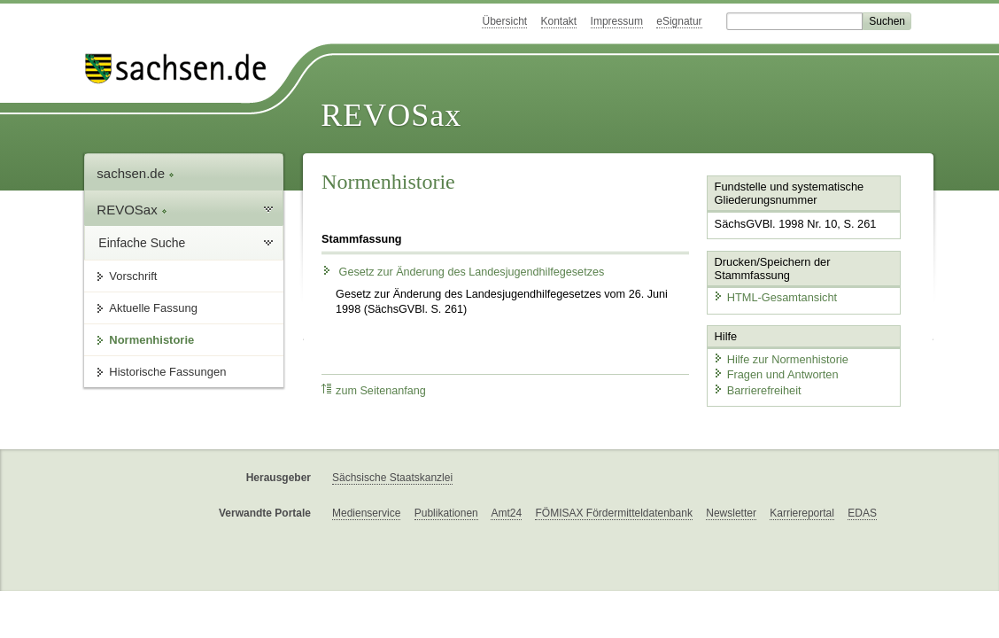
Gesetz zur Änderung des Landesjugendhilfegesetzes (462, 272)
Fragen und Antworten (776, 374)
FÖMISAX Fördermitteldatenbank (613, 513)
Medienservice (366, 513)
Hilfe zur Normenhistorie (780, 359)
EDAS (862, 513)
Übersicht (504, 21)
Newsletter (731, 513)
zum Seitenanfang (373, 390)
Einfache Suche (141, 243)
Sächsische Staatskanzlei (392, 477)
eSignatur (678, 21)
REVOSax (391, 115)
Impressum (617, 21)
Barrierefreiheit (757, 390)
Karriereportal (802, 513)
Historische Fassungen (167, 371)
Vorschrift (133, 276)
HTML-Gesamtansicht (775, 297)
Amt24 (506, 513)
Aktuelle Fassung (153, 308)
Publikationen (446, 513)
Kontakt (559, 21)
